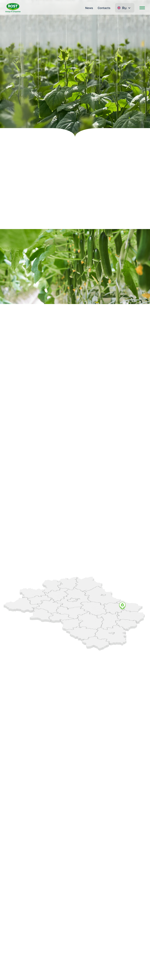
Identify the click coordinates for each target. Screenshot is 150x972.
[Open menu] (142, 8)
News (89, 8)
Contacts (104, 8)
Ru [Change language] (124, 8)
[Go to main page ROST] (13, 7)
